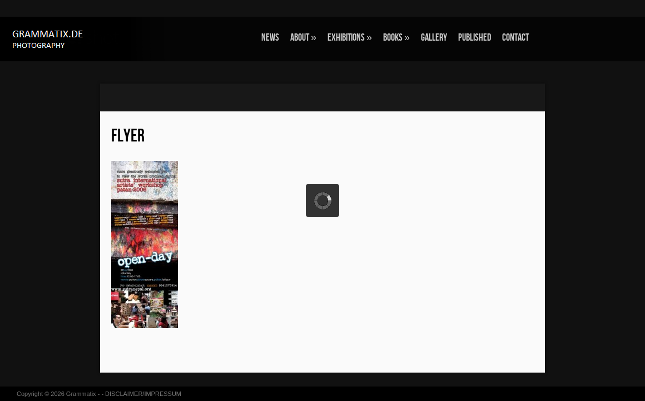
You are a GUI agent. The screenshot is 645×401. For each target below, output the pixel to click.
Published (474, 37)
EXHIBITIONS (350, 37)
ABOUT (303, 37)
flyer (128, 136)
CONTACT (515, 37)
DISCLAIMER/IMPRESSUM (143, 393)
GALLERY (434, 37)
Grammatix (81, 393)
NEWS (270, 37)
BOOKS (396, 37)
